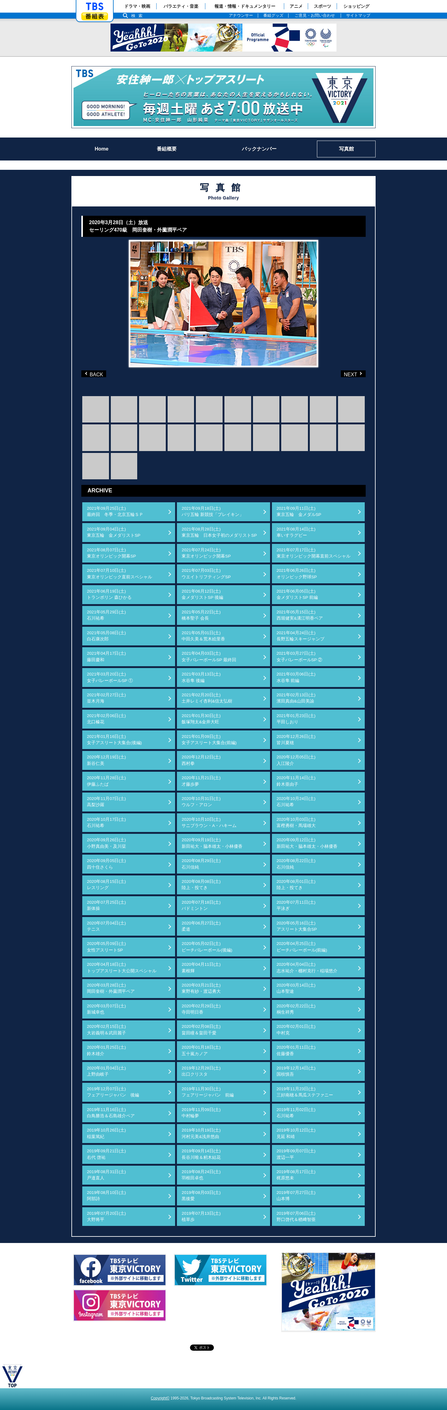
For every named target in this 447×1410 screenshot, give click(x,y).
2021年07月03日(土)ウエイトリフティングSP (206, 573)
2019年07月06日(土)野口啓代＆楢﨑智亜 (296, 1216)
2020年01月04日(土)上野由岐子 (106, 1071)
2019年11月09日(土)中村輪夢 (201, 1112)
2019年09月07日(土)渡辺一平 (296, 1154)
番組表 (94, 16)
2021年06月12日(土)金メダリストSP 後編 (202, 594)
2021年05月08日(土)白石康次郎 (106, 635)
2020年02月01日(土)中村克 (296, 1029)
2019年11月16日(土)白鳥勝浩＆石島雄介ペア (111, 1112)
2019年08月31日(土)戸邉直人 (106, 1174)
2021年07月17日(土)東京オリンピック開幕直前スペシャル (313, 553)
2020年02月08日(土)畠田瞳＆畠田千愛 (201, 1029)
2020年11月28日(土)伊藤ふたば (106, 780)
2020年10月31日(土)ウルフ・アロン (201, 801)
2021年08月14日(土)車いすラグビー (296, 532)
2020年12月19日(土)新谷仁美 (106, 760)
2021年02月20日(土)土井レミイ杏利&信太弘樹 (207, 698)
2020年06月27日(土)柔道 (201, 926)
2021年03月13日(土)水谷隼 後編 (201, 677)
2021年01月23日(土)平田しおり (296, 718)
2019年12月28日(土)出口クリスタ (201, 1071)
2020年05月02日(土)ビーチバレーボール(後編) (207, 946)
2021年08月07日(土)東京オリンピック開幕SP (111, 553)
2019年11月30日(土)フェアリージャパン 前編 (208, 1092)
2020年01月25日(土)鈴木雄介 (106, 1050)
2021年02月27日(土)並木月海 (106, 698)
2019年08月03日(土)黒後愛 (201, 1195)
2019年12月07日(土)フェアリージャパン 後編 (113, 1092)
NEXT (343, 373)
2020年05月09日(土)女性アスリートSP (106, 946)
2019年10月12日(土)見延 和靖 (296, 1133)
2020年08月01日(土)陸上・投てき (296, 884)
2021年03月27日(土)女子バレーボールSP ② (300, 656)
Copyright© (160, 1398)
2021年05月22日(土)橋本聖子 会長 (201, 615)
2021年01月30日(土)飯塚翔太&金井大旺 (201, 718)
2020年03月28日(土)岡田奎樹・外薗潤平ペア (111, 988)
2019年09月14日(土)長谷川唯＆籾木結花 (201, 1154)
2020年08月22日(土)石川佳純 (296, 863)
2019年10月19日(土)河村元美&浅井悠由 (201, 1133)
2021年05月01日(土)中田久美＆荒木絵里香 (203, 635)
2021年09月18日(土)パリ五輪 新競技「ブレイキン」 (213, 511)
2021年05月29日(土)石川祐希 (106, 615)
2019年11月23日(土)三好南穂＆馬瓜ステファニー (305, 1092)
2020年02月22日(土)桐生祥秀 (296, 1009)
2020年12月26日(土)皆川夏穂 (296, 739)
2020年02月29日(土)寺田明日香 (201, 1009)
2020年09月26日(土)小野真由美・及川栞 (106, 843)
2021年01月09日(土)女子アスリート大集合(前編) (209, 739)
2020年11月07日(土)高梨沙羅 (106, 801)
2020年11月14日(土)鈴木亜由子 (296, 780)
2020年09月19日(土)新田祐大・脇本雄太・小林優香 (212, 843)
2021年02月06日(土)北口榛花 (106, 718)
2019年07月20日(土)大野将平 (106, 1216)
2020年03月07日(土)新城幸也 (106, 1009)
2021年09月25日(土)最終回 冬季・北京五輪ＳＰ (115, 511)
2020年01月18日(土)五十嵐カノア (201, 1050)
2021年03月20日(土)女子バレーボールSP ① (110, 677)
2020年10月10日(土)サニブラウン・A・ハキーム (209, 822)
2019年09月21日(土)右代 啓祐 (106, 1154)
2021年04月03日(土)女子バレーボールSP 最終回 (209, 656)
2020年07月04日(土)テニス (106, 926)
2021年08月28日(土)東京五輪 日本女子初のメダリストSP (219, 532)
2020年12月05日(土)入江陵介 (296, 760)
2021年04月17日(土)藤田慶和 (106, 656)
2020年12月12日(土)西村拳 (201, 760)
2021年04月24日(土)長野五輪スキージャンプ (300, 635)
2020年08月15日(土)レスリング (106, 884)
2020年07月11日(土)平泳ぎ (296, 905)
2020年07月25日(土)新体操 (106, 905)
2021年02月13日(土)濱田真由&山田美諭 (296, 698)
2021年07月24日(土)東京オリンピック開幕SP (206, 553)
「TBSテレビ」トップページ (95, 6)
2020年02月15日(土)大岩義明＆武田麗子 (106, 1029)
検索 (138, 15)
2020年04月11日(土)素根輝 (201, 967)
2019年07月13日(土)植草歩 (201, 1216)
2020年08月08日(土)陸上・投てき (201, 884)
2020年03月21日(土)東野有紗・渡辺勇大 (201, 988)
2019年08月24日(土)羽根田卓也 (201, 1174)
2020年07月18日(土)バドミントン (201, 905)
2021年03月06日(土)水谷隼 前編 (296, 677)
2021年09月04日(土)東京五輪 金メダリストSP (113, 532)
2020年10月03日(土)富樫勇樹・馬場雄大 (296, 822)
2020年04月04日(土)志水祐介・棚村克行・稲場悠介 (307, 967)
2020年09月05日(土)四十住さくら (106, 863)
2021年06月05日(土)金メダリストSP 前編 (297, 594)
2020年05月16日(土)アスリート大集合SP (297, 926)
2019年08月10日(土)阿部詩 (106, 1195)
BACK (95, 373)
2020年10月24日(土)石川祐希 (296, 801)
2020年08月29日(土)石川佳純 (201, 863)
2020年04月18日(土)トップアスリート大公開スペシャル (121, 967)
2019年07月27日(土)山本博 (296, 1195)
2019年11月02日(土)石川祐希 (296, 1112)
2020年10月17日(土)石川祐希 (106, 822)
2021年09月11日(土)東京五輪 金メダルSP (299, 511)
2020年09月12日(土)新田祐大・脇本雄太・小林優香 (307, 843)
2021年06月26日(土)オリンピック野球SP (297, 573)
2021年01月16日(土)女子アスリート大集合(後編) (114, 739)
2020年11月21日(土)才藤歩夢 (201, 780)
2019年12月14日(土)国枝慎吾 (296, 1071)
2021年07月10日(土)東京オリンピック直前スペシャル (119, 573)
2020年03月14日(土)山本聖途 (296, 988)
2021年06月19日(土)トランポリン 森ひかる (109, 594)
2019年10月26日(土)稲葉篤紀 (106, 1133)
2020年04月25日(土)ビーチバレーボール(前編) (302, 946)
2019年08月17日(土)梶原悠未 (296, 1174)
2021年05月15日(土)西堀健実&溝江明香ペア (300, 615)
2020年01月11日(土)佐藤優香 (296, 1050)
